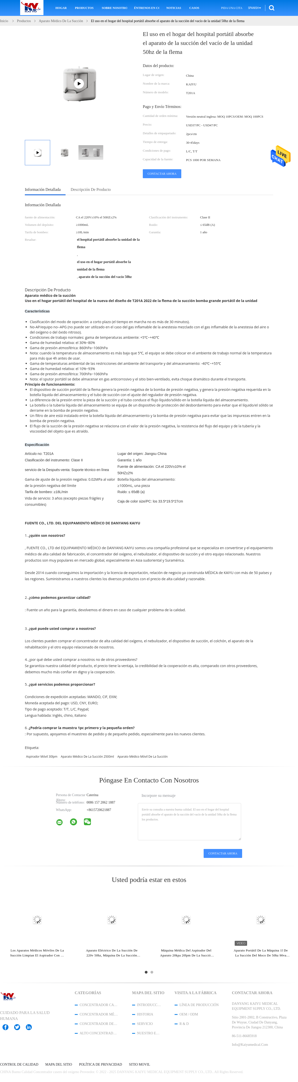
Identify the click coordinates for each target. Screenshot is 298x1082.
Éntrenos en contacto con (146, 8)
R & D (184, 1024)
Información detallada (43, 189)
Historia (145, 1014)
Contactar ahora (162, 173)
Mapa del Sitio (58, 1064)
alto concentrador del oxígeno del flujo (99, 1033)
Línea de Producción (199, 1005)
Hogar (61, 8)
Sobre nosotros (114, 8)
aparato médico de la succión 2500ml (87, 756)
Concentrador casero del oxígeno (99, 1005)
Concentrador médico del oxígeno (99, 1014)
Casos (194, 8)
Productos (84, 8)
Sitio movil (139, 1064)
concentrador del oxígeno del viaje (99, 1024)
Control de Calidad (19, 1064)
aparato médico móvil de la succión (142, 756)
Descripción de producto (91, 189)
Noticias (173, 8)
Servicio (145, 1024)
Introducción (149, 1005)
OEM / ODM (189, 1014)
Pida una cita (231, 8)
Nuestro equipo (149, 1033)
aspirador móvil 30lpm (41, 756)
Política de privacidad (100, 1064)
